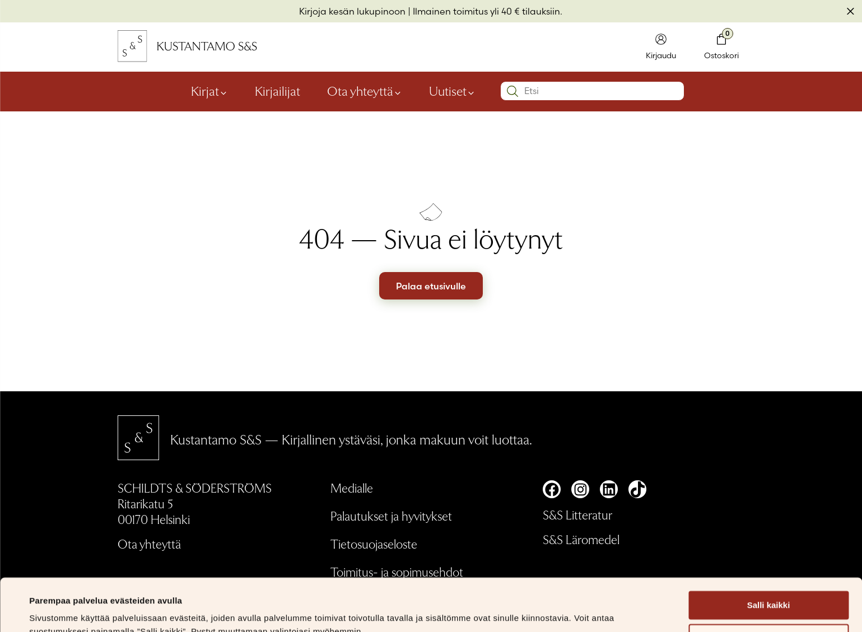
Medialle (351, 487)
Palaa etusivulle (431, 286)
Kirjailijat (277, 90)
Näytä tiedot (53, 610)
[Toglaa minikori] (721, 47)
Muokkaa (769, 586)
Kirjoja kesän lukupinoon (352, 11)
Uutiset (448, 90)
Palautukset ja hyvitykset (391, 515)
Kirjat (205, 90)
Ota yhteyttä (360, 90)
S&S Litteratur (577, 514)
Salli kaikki (768, 553)
